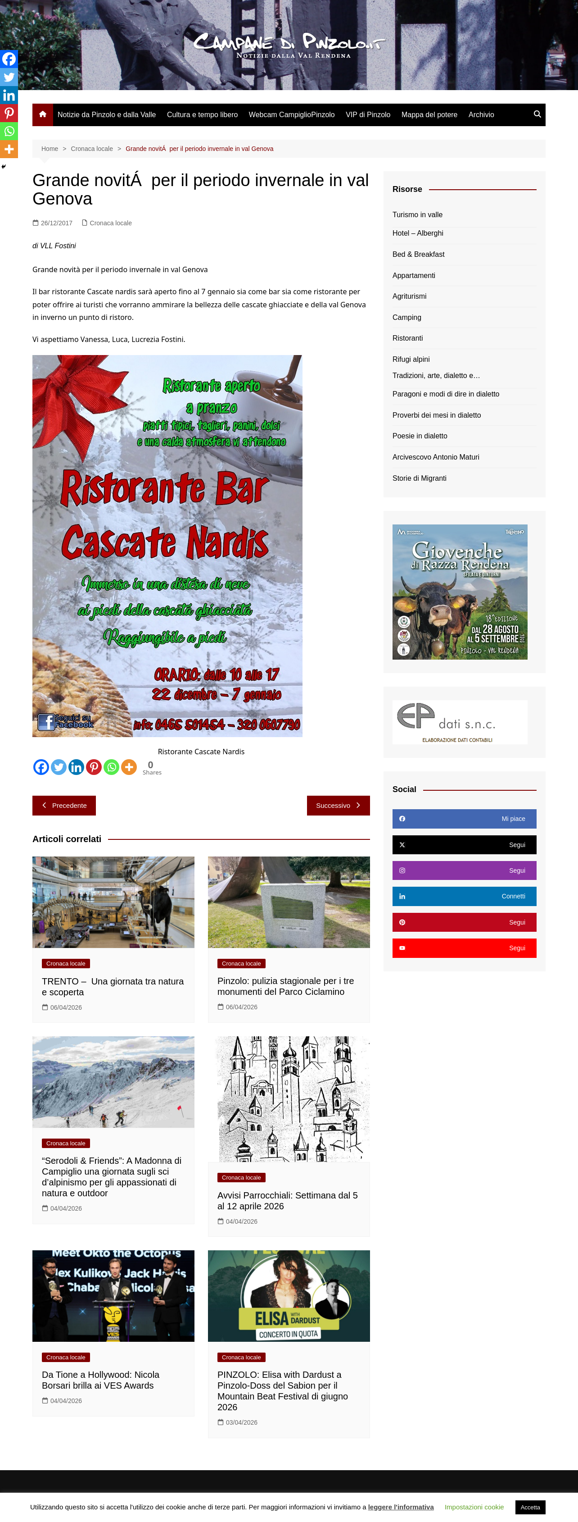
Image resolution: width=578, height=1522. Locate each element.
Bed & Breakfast (419, 254)
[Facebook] (41, 767)
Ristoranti (408, 338)
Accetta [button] (530, 1507)
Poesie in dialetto (420, 436)
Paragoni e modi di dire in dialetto (446, 394)
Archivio (481, 114)
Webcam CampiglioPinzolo (292, 114)
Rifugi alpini (411, 359)
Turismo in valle (418, 215)
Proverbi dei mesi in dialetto (437, 415)
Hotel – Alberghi (418, 233)
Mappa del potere (430, 114)
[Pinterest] (94, 767)
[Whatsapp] (111, 767)
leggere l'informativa (401, 1507)
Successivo (338, 805)
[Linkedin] (76, 767)
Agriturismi (410, 296)
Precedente (64, 805)
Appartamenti (414, 275)
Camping (407, 317)
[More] (129, 767)
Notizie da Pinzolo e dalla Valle (107, 114)
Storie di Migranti (420, 478)
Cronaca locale (111, 223)
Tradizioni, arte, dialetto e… (436, 375)
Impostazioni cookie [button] (474, 1507)
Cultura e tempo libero (202, 114)
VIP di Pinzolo (368, 114)
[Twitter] (59, 767)
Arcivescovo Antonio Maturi (436, 457)
